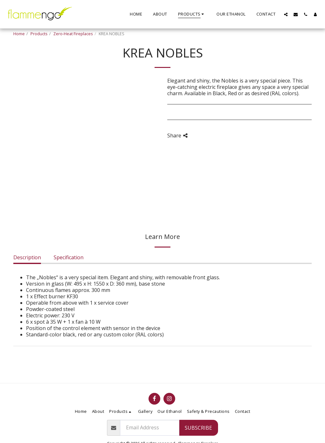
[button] (285, 14)
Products (39, 33)
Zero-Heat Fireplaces (73, 33)
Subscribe (198, 427)
